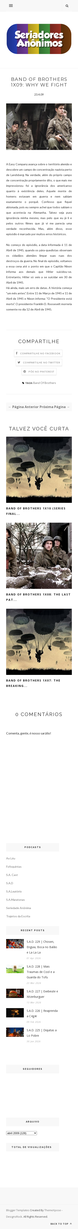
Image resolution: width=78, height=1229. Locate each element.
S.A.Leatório (14, 891)
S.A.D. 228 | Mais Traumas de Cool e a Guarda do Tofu (41, 971)
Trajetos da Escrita (18, 916)
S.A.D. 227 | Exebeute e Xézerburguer (42, 994)
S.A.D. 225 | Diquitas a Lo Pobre (42, 1032)
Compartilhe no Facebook (40, 353)
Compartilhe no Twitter (41, 362)
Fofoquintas (14, 866)
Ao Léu (10, 858)
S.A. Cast (12, 875)
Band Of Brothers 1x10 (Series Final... (36, 511)
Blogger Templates (17, 1210)
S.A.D (9, 883)
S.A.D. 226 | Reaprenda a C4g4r (42, 1013)
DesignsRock (14, 1216)
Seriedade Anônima (18, 908)
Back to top (61, 1223)
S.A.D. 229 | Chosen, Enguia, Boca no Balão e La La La (42, 947)
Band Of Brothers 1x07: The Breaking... (33, 683)
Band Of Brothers (44, 383)
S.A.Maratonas (15, 899)
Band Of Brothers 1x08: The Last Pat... (38, 597)
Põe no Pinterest (41, 371)
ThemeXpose (53, 1210)
